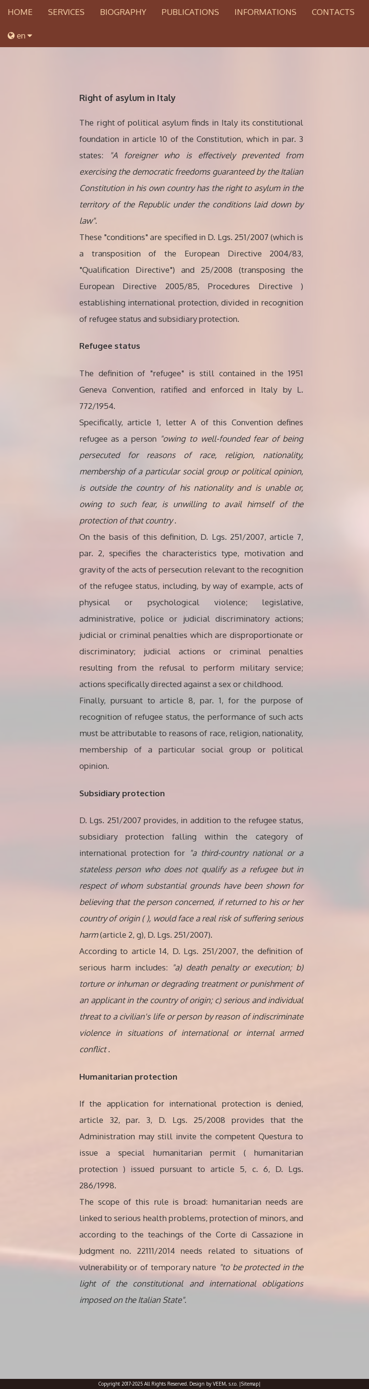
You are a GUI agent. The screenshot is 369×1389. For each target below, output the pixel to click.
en (20, 35)
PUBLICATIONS (190, 12)
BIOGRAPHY (123, 12)
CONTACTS (333, 12)
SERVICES (66, 12)
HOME (20, 12)
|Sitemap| (250, 1384)
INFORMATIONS (265, 12)
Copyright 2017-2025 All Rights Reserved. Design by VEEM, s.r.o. (167, 1384)
